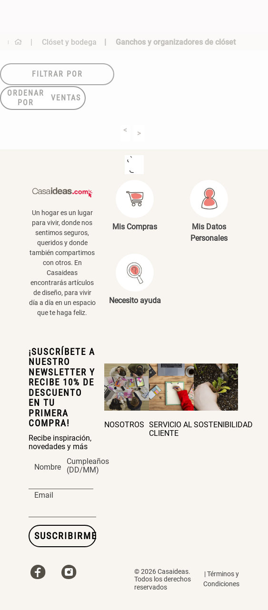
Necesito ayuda (135, 300)
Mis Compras (134, 226)
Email (43, 495)
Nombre (47, 467)
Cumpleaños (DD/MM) (88, 465)
